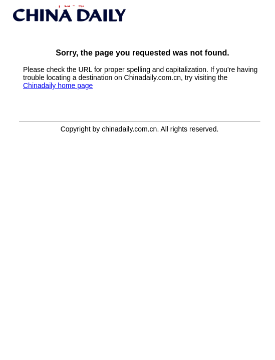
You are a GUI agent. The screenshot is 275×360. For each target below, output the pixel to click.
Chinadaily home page (58, 86)
